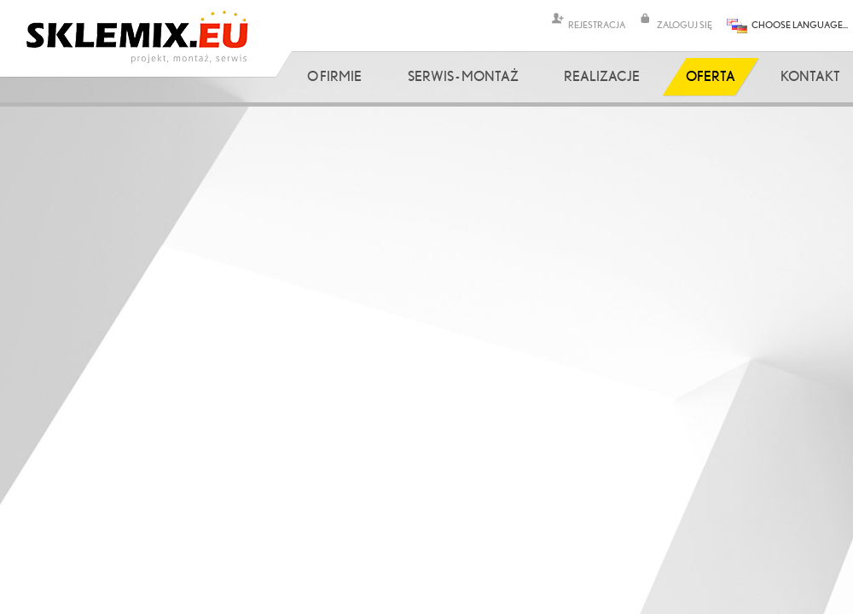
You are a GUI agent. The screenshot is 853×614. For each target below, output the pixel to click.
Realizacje (602, 76)
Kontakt (810, 76)
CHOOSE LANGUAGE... (799, 24)
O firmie (334, 76)
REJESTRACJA (596, 24)
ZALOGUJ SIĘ (684, 24)
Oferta (710, 76)
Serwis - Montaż (463, 76)
